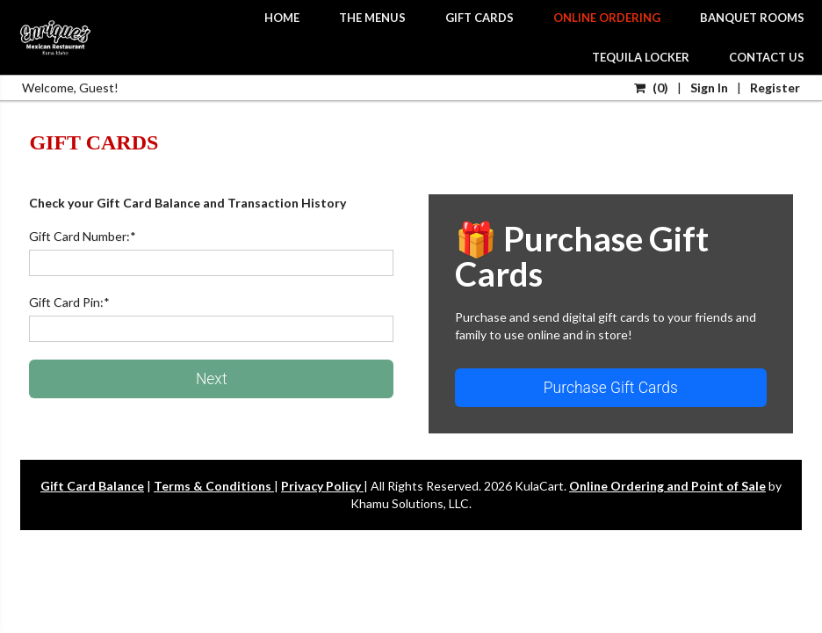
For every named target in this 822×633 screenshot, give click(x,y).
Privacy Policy (322, 485)
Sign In (709, 87)
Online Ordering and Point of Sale (667, 485)
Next (211, 379)
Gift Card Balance (92, 485)
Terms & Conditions (214, 485)
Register (775, 87)
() (651, 87)
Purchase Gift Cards (611, 388)
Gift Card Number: (82, 236)
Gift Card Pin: (69, 302)
